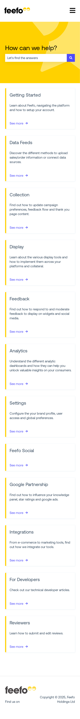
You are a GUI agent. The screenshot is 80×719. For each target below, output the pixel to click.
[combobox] (36, 58)
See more (16, 123)
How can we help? (31, 47)
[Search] (71, 58)
